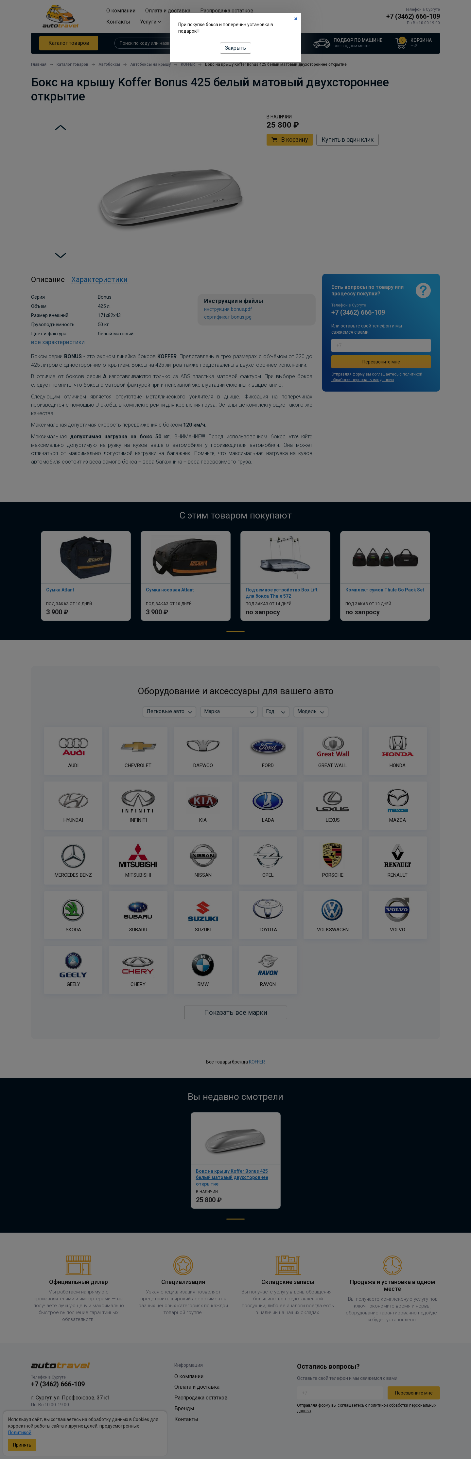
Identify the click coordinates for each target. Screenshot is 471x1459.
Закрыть (235, 48)
